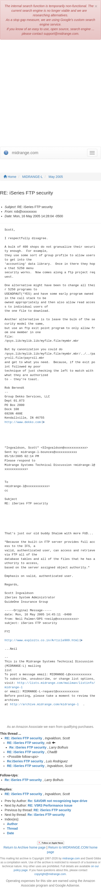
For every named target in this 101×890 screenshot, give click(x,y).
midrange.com (71, 858)
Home (9, 177)
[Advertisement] (50, 94)
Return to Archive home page (24, 847)
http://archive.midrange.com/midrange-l (44, 704)
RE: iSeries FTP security (23, 738)
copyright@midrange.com (50, 874)
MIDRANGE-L (32, 177)
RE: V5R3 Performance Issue (50, 805)
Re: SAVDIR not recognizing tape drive (57, 801)
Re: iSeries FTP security (27, 747)
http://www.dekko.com (23, 422)
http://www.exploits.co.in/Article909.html (42, 640)
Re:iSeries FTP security (25, 761)
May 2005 (56, 177)
